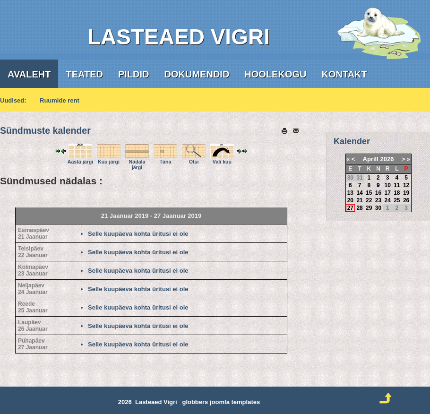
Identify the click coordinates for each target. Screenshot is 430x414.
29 (369, 208)
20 (350, 200)
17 (387, 193)
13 (350, 193)
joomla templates (235, 401)
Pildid (133, 74)
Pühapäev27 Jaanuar (33, 344)
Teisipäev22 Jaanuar (33, 252)
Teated (84, 74)
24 (387, 200)
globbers (195, 401)
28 (359, 208)
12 (406, 185)
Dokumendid (197, 74)
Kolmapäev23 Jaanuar (33, 270)
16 (378, 193)
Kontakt (344, 74)
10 (387, 185)
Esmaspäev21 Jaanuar (33, 233)
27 (350, 208)
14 (359, 193)
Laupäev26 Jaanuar (33, 325)
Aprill (370, 159)
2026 (387, 159)
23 (378, 200)
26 (406, 200)
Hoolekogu (275, 74)
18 (397, 193)
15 (369, 193)
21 (359, 200)
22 (369, 200)
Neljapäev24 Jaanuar (33, 288)
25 (397, 200)
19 (406, 193)
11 (397, 185)
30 (378, 208)
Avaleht (29, 74)
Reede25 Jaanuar (33, 307)
